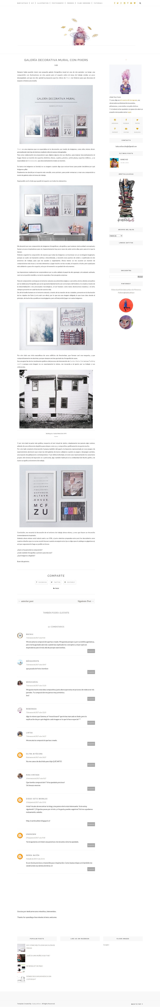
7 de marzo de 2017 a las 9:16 (35, 638)
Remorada (31, 709)
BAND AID (124, 159)
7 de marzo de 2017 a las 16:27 (36, 736)
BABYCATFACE (22, 3)
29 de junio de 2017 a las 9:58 (35, 838)
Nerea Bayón (32, 855)
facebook (126, 121)
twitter (137, 121)
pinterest (115, 130)
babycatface (36, 1004)
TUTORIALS (98, 3)
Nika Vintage (32, 775)
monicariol (32, 682)
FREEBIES (70, 3)
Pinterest (71, 582)
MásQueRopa (32, 661)
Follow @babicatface (126, 292)
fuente (56, 436)
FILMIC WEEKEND (83, 3)
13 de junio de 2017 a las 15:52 (36, 802)
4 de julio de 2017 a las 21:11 (35, 859)
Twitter (57, 582)
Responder (91, 651)
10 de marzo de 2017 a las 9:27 (36, 778)
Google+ (106, 945)
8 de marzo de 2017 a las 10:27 (36, 757)
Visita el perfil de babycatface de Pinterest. (126, 290)
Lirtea (29, 733)
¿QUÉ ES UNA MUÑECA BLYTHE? (38, 956)
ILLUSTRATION (43, 3)
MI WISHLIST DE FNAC (34, 966)
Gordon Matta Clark (77, 361)
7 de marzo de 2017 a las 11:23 (36, 686)
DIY (32, 3)
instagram (115, 121)
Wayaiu (29, 634)
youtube (126, 130)
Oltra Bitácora (34, 754)
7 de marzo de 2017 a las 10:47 (36, 665)
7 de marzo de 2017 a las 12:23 (36, 712)
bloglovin (137, 130)
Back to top (137, 1004)
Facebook (43, 582)
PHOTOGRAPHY (58, 3)
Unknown (31, 834)
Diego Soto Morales (37, 799)
